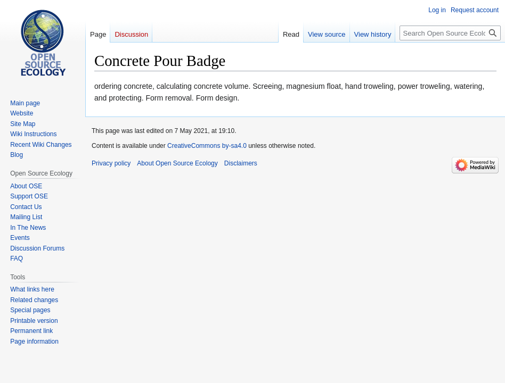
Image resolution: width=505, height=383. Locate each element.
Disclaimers (240, 163)
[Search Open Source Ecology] (450, 33)
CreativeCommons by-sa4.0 (207, 145)
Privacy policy (111, 163)
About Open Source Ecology (177, 163)
